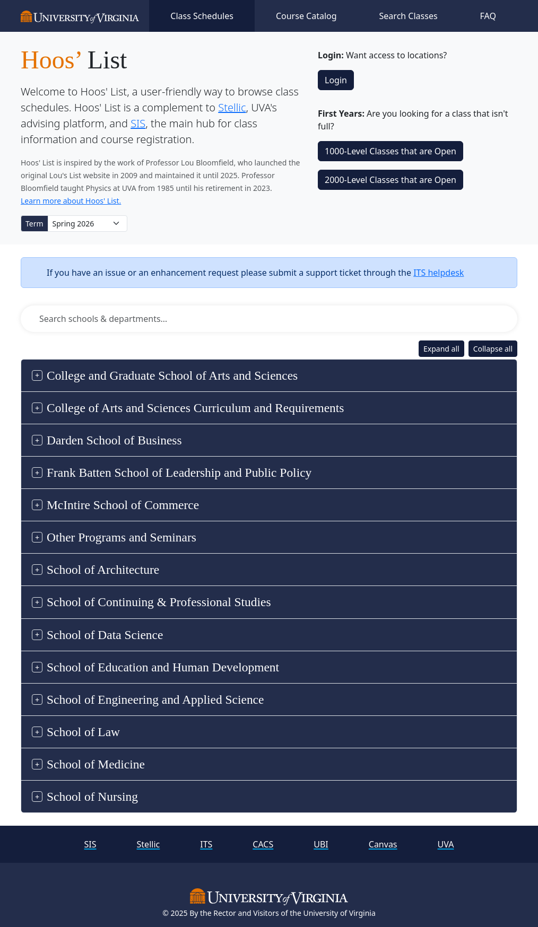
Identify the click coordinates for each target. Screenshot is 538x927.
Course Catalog (306, 16)
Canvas (383, 844)
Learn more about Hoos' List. (71, 201)
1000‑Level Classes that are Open (390, 151)
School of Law (83, 732)
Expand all (441, 349)
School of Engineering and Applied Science (155, 699)
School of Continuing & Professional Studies (159, 602)
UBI (321, 844)
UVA (446, 844)
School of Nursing (92, 796)
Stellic (232, 107)
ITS (206, 844)
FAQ (488, 16)
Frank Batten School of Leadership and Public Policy (179, 472)
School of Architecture (103, 569)
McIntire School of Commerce (123, 505)
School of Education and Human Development (163, 667)
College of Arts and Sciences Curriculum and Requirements (195, 408)
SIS (138, 123)
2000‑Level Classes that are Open (390, 180)
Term (34, 223)
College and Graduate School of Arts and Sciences (172, 375)
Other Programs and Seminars (121, 537)
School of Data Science (105, 635)
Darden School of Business (114, 440)
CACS (263, 844)
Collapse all (493, 349)
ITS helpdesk (438, 272)
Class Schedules (201, 16)
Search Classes (408, 16)
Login (336, 80)
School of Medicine (96, 764)
